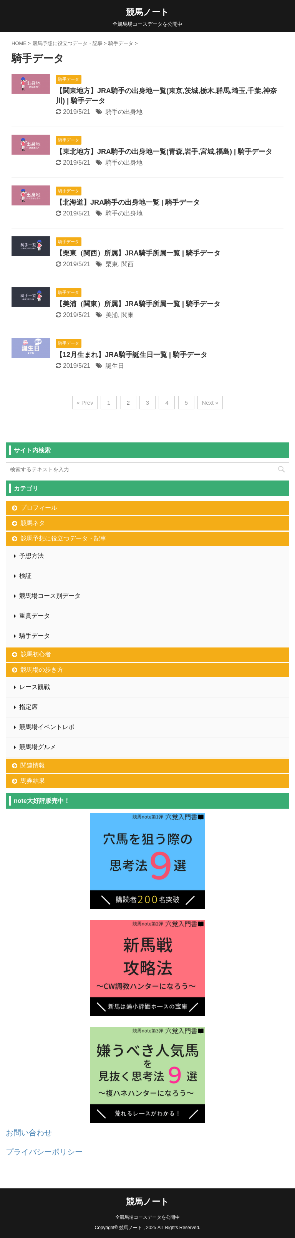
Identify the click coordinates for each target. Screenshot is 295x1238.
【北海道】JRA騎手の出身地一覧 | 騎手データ (128, 202)
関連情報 (32, 765)
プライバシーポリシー (44, 1152)
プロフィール (38, 507)
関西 (127, 264)
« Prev (84, 402)
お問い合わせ (29, 1132)
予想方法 (31, 555)
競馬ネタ (32, 523)
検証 (25, 575)
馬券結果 (32, 781)
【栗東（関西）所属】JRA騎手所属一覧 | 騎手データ (138, 253)
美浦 (112, 315)
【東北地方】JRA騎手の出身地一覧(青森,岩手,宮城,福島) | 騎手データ (164, 151)
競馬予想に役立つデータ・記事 (63, 538)
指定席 (28, 707)
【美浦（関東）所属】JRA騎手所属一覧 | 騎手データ (138, 304)
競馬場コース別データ (50, 595)
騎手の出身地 (124, 111)
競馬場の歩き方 (41, 669)
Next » (210, 402)
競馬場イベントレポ (47, 727)
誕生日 (115, 365)
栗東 (112, 264)
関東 (127, 315)
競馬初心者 (35, 654)
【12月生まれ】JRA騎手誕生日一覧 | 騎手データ (131, 355)
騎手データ (34, 635)
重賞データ (34, 615)
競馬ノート (147, 12)
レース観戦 (34, 687)
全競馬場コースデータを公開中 (147, 1217)
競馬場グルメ (37, 747)
